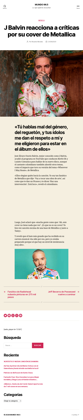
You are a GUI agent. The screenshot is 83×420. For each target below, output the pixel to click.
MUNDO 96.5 (41, 5)
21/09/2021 (52, 42)
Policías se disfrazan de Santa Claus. (18, 373)
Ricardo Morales (37, 42)
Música (41, 20)
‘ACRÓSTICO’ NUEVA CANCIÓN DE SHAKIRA (21, 361)
